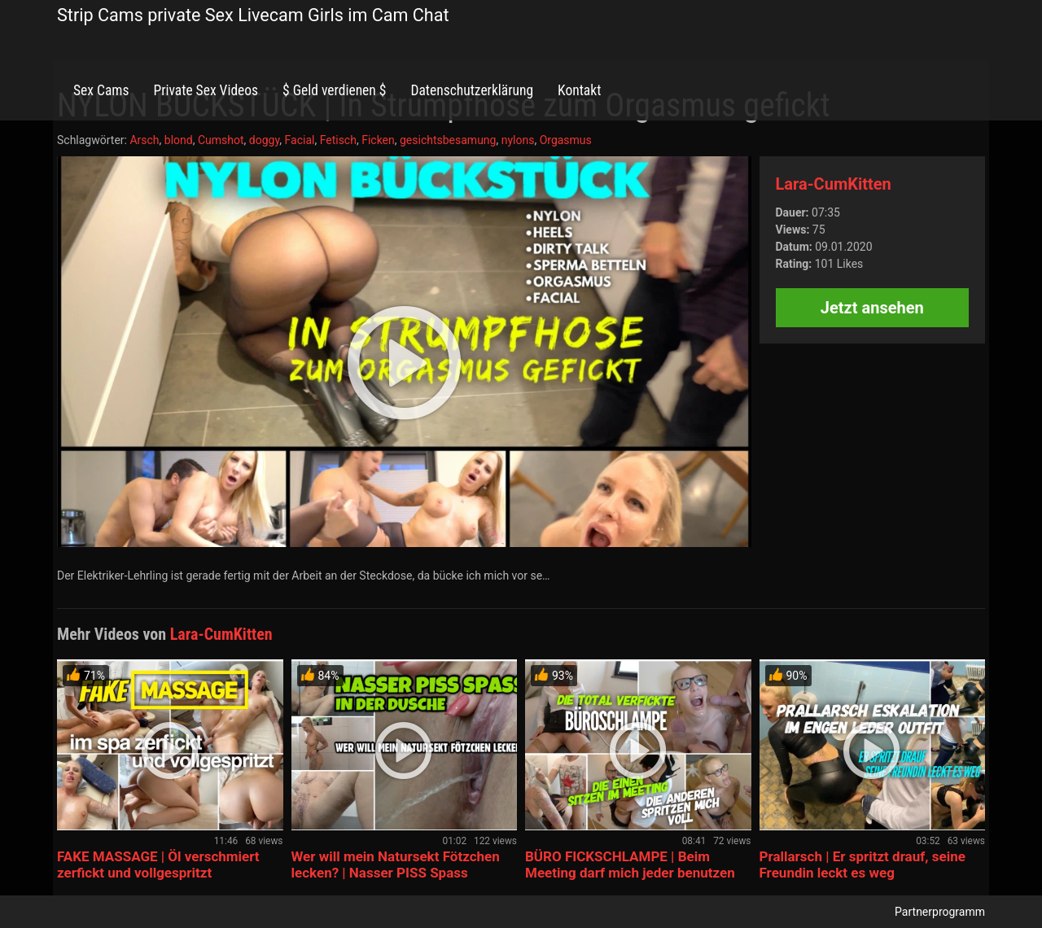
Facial (300, 140)
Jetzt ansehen (872, 307)
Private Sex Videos (205, 90)
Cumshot (221, 140)
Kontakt (579, 90)
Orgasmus (566, 140)
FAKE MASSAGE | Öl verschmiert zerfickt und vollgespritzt (158, 864)
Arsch (144, 140)
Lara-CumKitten (833, 184)
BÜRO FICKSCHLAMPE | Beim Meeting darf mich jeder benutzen (630, 864)
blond (178, 140)
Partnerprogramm (940, 911)
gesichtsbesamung (448, 140)
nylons (518, 140)
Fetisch (338, 140)
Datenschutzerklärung (471, 90)
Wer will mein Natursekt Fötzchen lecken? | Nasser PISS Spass (395, 864)
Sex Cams (101, 90)
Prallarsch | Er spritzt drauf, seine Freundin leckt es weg (862, 864)
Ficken (378, 140)
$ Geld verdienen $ (334, 90)
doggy (264, 140)
